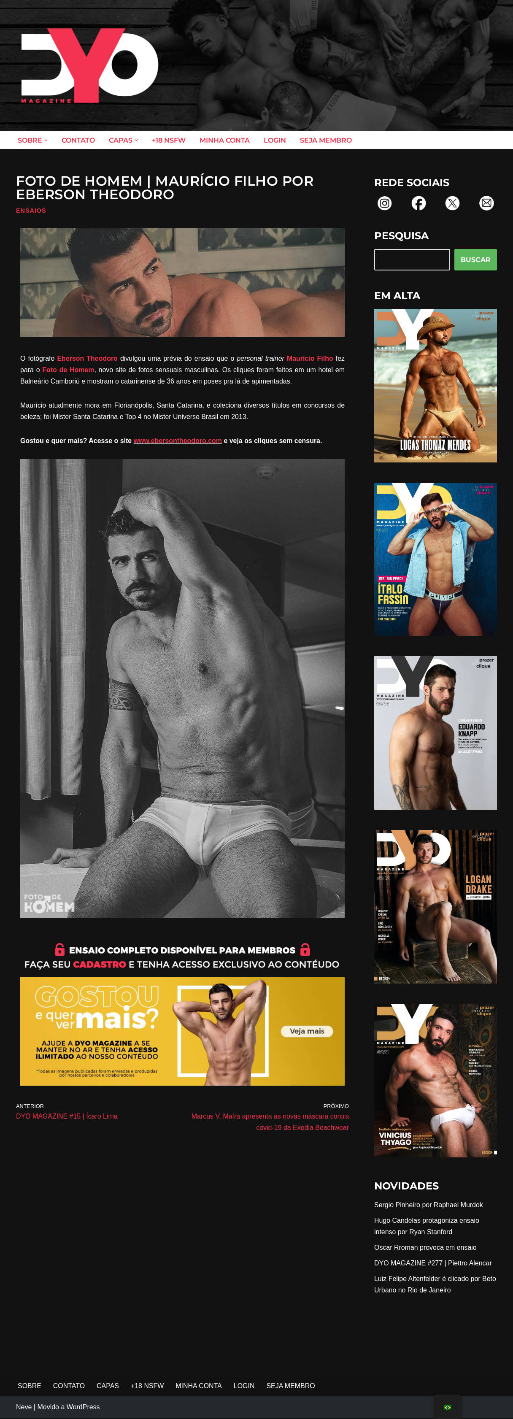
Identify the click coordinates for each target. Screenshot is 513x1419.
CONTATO (78, 140)
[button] (46, 140)
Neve (24, 1408)
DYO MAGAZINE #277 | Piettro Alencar (433, 1263)
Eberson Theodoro (87, 358)
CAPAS (108, 1386)
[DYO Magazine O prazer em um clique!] (90, 65)
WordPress (83, 1408)
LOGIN (275, 140)
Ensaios (31, 210)
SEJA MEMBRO (326, 140)
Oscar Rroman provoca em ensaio (425, 1247)
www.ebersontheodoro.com (178, 441)
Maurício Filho (310, 358)
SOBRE (29, 1386)
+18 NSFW (169, 140)
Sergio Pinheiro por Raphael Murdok (428, 1205)
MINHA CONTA (225, 140)
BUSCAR (476, 260)
